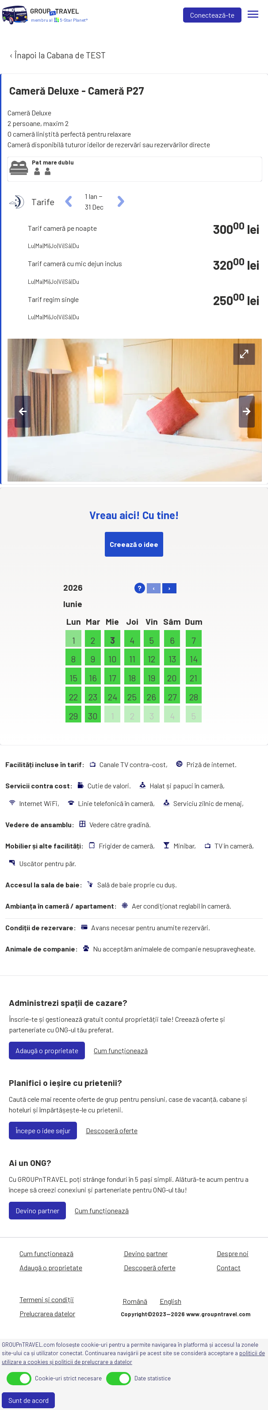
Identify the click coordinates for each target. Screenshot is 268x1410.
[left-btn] (23, 412)
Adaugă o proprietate (46, 1050)
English (170, 1301)
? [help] (139, 588)
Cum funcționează (121, 1050)
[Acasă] (15, 15)
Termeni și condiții (46, 1299)
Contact (229, 1267)
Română (135, 1301)
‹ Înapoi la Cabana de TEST (57, 55)
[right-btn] (247, 412)
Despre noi (233, 1253)
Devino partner (37, 1210)
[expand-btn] (244, 354)
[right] (119, 202)
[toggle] (19, 1378)
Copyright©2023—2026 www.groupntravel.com (185, 1314)
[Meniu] (253, 15)
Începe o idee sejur (42, 1130)
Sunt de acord (28, 1400)
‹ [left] (153, 588)
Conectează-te (212, 15)
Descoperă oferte (112, 1130)
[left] (69, 202)
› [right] (169, 588)
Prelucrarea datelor (47, 1313)
